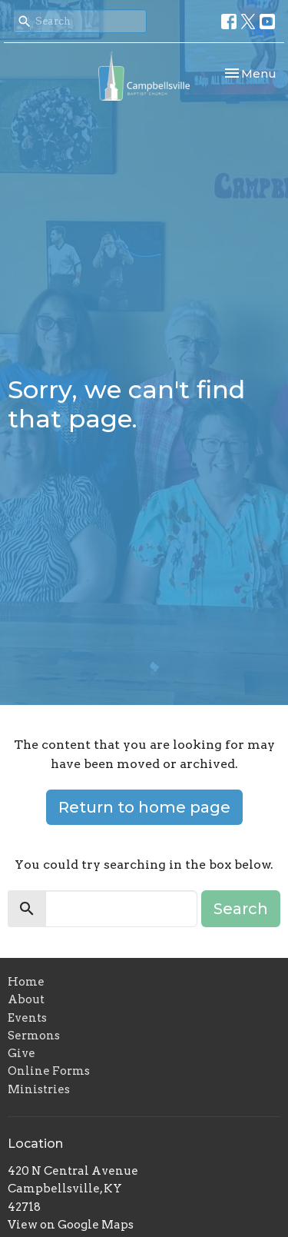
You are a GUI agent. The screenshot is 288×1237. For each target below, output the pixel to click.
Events (27, 1018)
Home (26, 982)
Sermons (34, 1035)
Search (241, 908)
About (26, 999)
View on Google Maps (71, 1225)
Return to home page (144, 807)
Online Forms (49, 1071)
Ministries (39, 1089)
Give (21, 1053)
